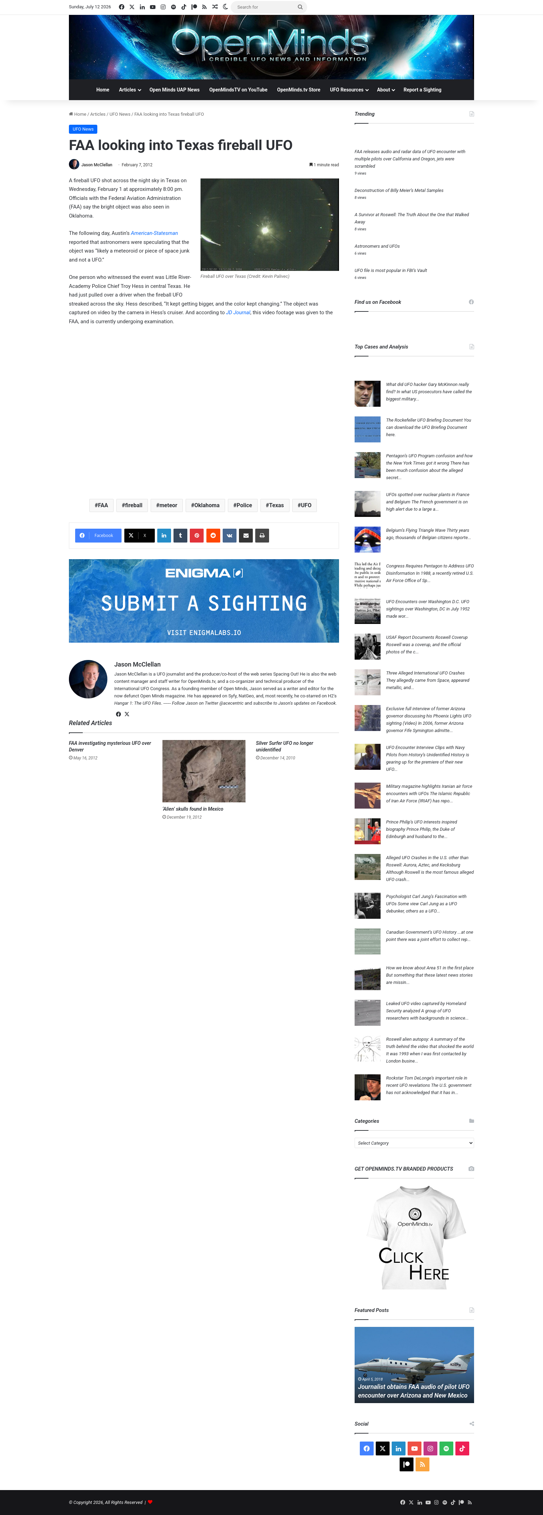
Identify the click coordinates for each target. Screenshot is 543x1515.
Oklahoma (207, 505)
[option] (414, 1365)
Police (244, 505)
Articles (127, 90)
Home (102, 90)
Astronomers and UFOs (377, 246)
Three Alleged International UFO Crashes (425, 673)
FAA (103, 505)
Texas (276, 505)
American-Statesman (154, 233)
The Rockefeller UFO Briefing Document (424, 420)
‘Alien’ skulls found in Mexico (192, 809)
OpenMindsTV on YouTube (238, 90)
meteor (168, 505)
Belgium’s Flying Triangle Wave (416, 530)
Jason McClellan (96, 164)
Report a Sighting (422, 90)
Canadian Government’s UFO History (421, 932)
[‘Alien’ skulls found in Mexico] (204, 771)
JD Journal (238, 312)
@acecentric (231, 703)
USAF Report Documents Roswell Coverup (427, 637)
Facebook (326, 703)
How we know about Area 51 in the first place (430, 967)
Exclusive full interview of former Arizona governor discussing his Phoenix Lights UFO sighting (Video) (428, 716)
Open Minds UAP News (175, 90)
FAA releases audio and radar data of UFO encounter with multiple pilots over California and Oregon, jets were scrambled (410, 159)
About (383, 90)
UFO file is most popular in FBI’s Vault (391, 270)
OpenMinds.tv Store (298, 90)
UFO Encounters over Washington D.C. (423, 601)
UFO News (119, 114)
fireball (133, 505)
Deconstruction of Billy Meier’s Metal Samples (399, 190)
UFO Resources (347, 90)
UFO (306, 505)
